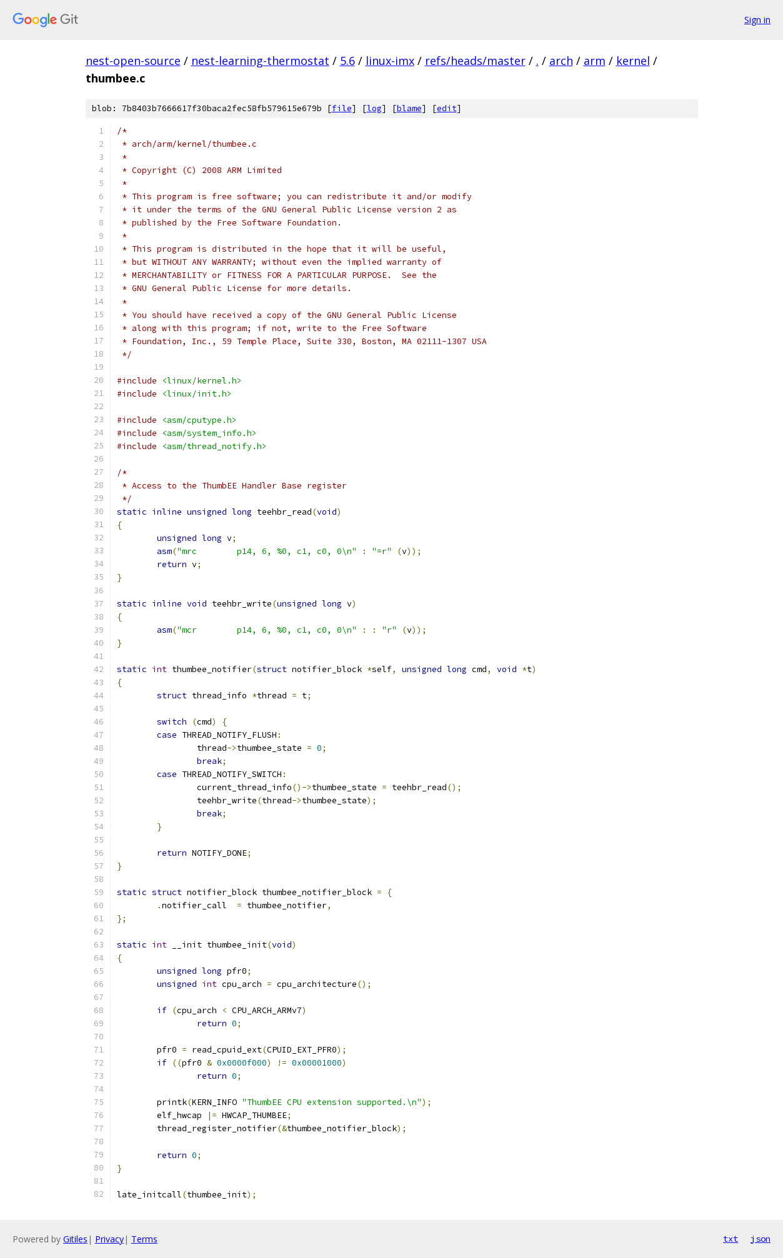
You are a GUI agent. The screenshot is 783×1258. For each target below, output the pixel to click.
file (342, 108)
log (374, 108)
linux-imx (390, 60)
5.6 (347, 60)
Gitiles (75, 1239)
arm (595, 60)
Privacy (109, 1239)
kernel (633, 60)
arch (561, 60)
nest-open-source (133, 60)
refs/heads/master (475, 60)
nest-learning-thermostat (260, 60)
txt (730, 1238)
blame (409, 108)
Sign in (757, 20)
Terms (144, 1239)
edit (447, 108)
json (761, 1238)
